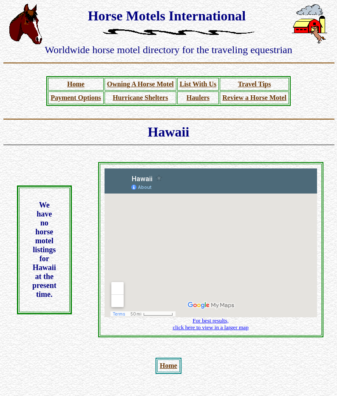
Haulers (198, 97)
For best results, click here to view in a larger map (211, 323)
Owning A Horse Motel (140, 84)
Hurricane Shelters (140, 97)
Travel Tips (254, 84)
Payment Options (76, 97)
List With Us (198, 84)
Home (76, 84)
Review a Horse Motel (254, 97)
